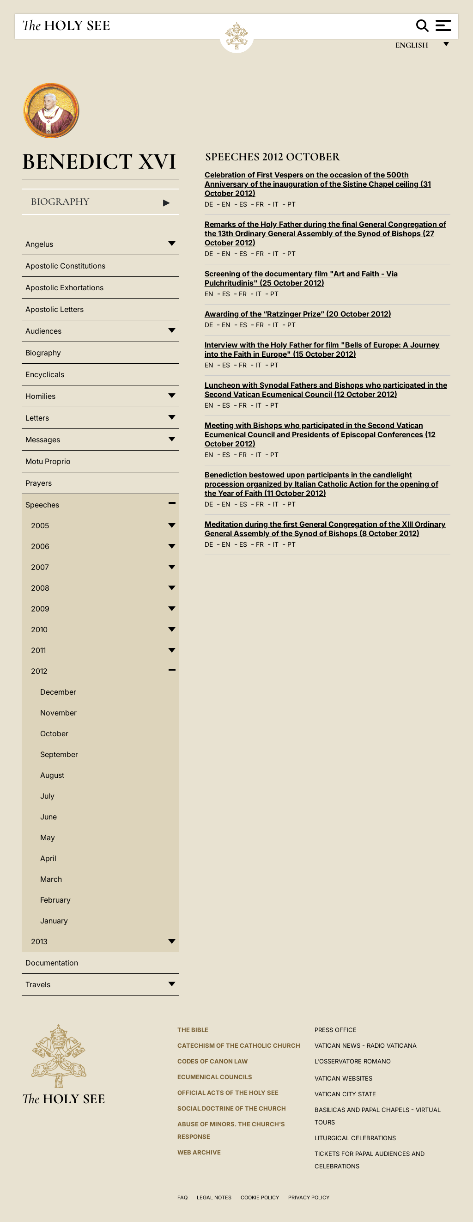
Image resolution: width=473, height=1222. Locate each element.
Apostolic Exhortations (64, 287)
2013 (39, 941)
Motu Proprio (48, 461)
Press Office (336, 1029)
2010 (39, 629)
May (47, 837)
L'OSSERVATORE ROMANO (353, 1061)
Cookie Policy (260, 1197)
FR (260, 204)
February (55, 899)
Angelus (39, 244)
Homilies (40, 396)
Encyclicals (44, 374)
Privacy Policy (308, 1197)
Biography (100, 202)
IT (276, 204)
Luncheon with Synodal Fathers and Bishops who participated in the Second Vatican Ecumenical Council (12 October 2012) (326, 389)
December (58, 692)
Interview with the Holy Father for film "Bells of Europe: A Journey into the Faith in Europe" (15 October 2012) (322, 349)
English (415, 47)
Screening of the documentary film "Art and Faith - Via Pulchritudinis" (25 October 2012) (301, 278)
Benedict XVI (99, 161)
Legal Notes (214, 1197)
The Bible (192, 1029)
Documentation (51, 962)
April (48, 858)
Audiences (43, 331)
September (59, 754)
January (54, 920)
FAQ (182, 1197)
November (58, 712)
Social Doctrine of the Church (231, 1108)
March (51, 879)
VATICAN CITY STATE (345, 1094)
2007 (40, 567)
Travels (37, 984)
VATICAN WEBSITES (343, 1078)
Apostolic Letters (54, 309)
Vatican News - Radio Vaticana (366, 1045)
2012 (39, 671)
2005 (40, 525)
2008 (40, 588)
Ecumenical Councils (214, 1077)
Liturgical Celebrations (355, 1138)
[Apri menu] (442, 25)
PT (291, 204)
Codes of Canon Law (212, 1061)
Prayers (38, 483)
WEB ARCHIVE (199, 1152)
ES (243, 204)
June (48, 816)
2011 (38, 650)
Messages (42, 439)
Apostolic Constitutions (65, 265)
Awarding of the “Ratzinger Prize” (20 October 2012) (298, 313)
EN (226, 204)
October (54, 733)
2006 (40, 546)
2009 (40, 608)
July (47, 795)
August (52, 775)
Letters (37, 417)
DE (209, 204)
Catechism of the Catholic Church (238, 1045)
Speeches (42, 504)
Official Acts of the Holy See (228, 1092)
